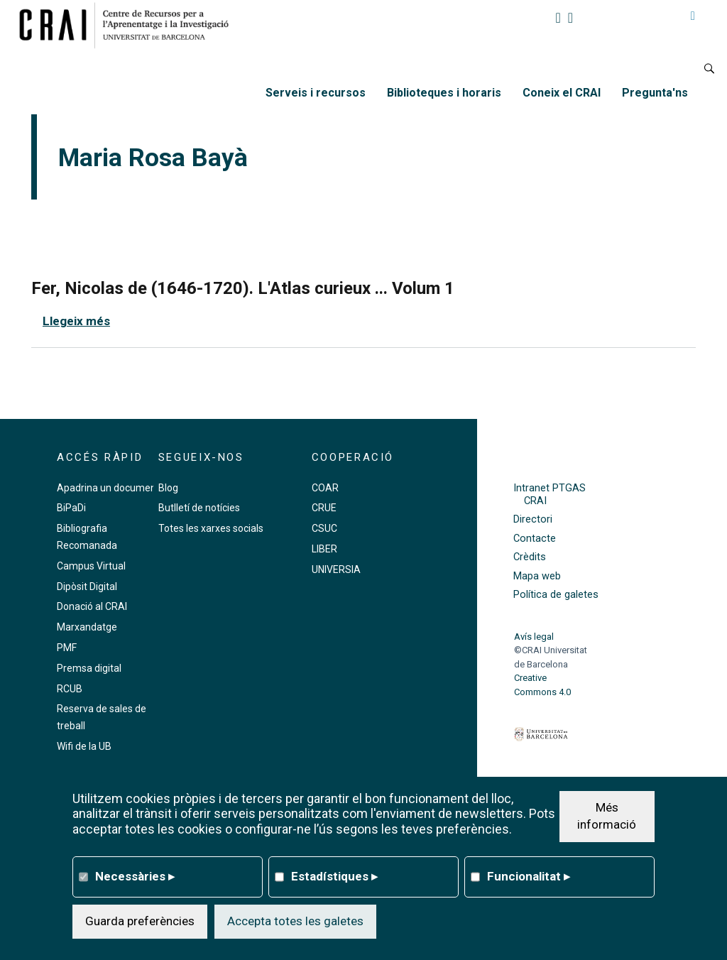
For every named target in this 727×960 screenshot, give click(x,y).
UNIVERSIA (336, 569)
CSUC (324, 528)
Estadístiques (334, 876)
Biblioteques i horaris (444, 92)
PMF (67, 647)
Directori (532, 519)
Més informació (606, 815)
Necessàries (135, 876)
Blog (168, 487)
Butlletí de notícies (199, 507)
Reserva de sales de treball (101, 717)
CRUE (324, 507)
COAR (325, 487)
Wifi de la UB (84, 746)
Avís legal (534, 636)
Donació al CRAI (92, 606)
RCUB (69, 688)
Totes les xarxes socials (210, 528)
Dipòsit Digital (87, 586)
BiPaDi (71, 507)
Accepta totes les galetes (295, 921)
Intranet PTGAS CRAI (549, 494)
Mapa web (537, 576)
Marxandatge (87, 627)
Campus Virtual (91, 566)
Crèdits (529, 557)
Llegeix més (76, 321)
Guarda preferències (140, 921)
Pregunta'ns (655, 92)
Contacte (534, 539)
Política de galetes (555, 595)
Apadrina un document (108, 487)
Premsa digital (89, 668)
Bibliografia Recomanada (87, 537)
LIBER (324, 549)
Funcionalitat (528, 876)
